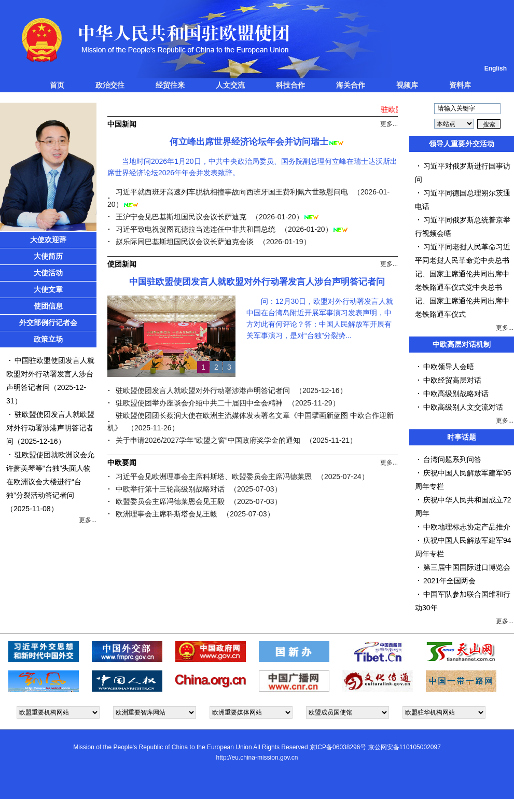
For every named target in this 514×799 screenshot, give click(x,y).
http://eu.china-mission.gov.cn (257, 757)
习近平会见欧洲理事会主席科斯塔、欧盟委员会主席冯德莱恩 (214, 476)
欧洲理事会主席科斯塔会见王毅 (166, 514)
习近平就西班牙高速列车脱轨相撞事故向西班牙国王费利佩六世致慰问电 (232, 192)
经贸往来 (170, 85)
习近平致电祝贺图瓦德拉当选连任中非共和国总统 (195, 229)
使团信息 (48, 306)
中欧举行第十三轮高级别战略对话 (170, 489)
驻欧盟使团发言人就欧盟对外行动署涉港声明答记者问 (50, 427)
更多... (87, 520)
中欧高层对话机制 (462, 344)
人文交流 (230, 85)
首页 (57, 85)
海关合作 (350, 85)
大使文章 (48, 289)
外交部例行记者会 (48, 322)
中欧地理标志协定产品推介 (466, 527)
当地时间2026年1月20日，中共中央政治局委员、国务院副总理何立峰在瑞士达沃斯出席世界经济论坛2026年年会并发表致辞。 (252, 167)
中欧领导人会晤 (448, 366)
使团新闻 (121, 264)
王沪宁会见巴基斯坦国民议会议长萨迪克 (181, 217)
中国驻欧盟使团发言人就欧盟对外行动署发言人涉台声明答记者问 (50, 373)
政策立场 (48, 339)
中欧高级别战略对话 (456, 393)
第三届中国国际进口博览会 (466, 567)
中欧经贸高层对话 (452, 380)
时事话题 (461, 437)
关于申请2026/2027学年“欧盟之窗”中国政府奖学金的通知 (208, 440)
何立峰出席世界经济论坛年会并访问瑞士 (249, 142)
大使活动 (48, 273)
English (495, 68)
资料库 (460, 85)
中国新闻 (121, 124)
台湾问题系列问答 (452, 459)
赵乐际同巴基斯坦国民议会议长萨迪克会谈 (185, 241)
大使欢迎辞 (48, 239)
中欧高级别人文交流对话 (463, 407)
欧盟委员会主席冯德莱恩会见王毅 (170, 501)
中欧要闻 (121, 462)
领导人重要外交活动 (461, 143)
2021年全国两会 (449, 581)
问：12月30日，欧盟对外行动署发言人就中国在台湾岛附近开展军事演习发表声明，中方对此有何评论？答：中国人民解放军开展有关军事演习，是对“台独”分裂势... (319, 318)
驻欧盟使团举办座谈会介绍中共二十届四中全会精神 (199, 403)
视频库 (407, 85)
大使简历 (48, 256)
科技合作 (290, 85)
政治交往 (109, 85)
